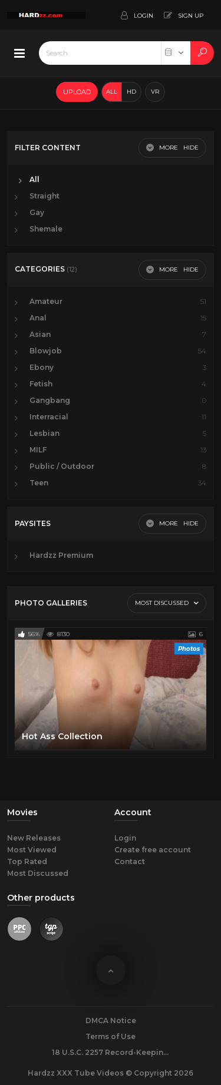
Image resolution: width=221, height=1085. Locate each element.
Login (125, 837)
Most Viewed (32, 849)
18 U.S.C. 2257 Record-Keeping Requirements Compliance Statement (111, 1052)
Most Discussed (37, 873)
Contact (129, 861)
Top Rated (27, 861)
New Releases (34, 837)
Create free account (152, 849)
